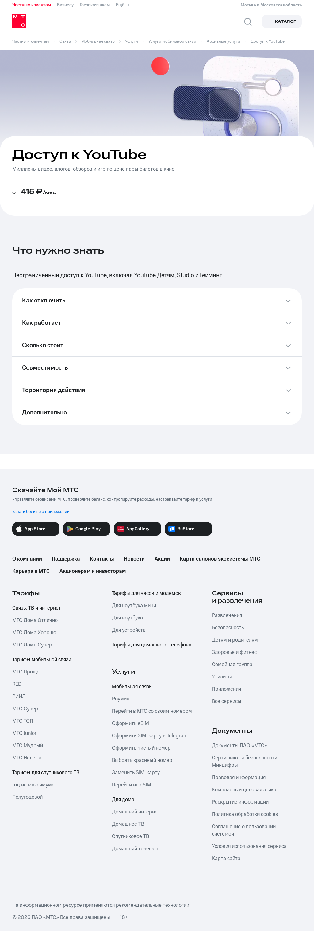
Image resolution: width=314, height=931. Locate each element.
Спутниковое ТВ (130, 836)
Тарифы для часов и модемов (146, 593)
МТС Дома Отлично (35, 620)
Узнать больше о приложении (41, 512)
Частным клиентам (31, 5)
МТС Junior (24, 733)
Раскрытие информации (240, 802)
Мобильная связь (131, 686)
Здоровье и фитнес (234, 652)
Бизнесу (65, 5)
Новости (134, 559)
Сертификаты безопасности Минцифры (244, 761)
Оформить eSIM (130, 723)
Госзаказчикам (95, 5)
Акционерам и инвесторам (92, 571)
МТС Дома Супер (32, 645)
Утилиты (222, 677)
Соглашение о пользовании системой (244, 830)
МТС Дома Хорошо (34, 632)
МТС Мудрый (27, 745)
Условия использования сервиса (249, 846)
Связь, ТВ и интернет (36, 608)
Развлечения (227, 615)
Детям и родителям (235, 640)
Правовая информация (239, 777)
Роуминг (122, 699)
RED (16, 684)
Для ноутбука (127, 618)
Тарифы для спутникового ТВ (45, 772)
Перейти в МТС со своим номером (152, 711)
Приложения (226, 689)
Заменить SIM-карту (136, 772)
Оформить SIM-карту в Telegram (150, 735)
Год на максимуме (33, 785)
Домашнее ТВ (128, 824)
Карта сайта (226, 858)
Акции (162, 559)
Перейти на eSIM (131, 785)
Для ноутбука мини (134, 605)
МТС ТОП (22, 721)
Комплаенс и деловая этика (244, 789)
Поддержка (66, 559)
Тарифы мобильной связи (41, 659)
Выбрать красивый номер (142, 760)
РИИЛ (18, 696)
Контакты (102, 559)
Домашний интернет (136, 812)
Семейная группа (232, 664)
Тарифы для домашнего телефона (151, 645)
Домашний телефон (135, 848)
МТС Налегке (27, 758)
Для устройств (129, 630)
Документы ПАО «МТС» (239, 745)
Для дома (123, 799)
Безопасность (228, 627)
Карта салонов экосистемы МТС (220, 559)
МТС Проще (26, 672)
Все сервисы (226, 701)
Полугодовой (27, 797)
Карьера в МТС (31, 571)
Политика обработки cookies (245, 814)
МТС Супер (25, 708)
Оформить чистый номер (141, 748)
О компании (27, 559)
